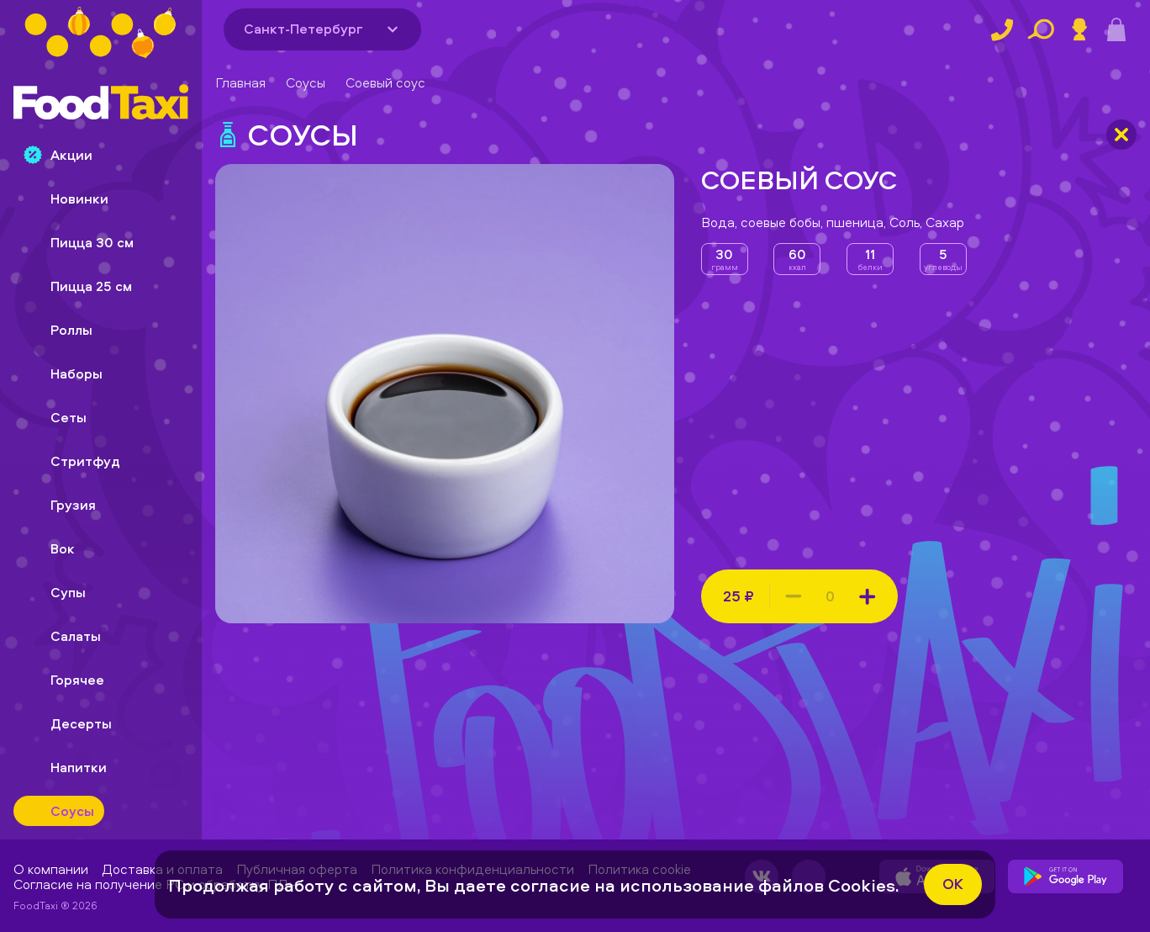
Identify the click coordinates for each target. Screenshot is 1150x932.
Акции (58, 155)
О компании (50, 868)
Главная (240, 82)
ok (952, 883)
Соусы (305, 82)
